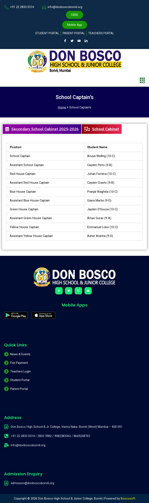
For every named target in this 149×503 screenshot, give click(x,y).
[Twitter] (72, 41)
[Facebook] (65, 41)
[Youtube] (79, 41)
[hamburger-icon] (142, 80)
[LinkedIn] (86, 41)
